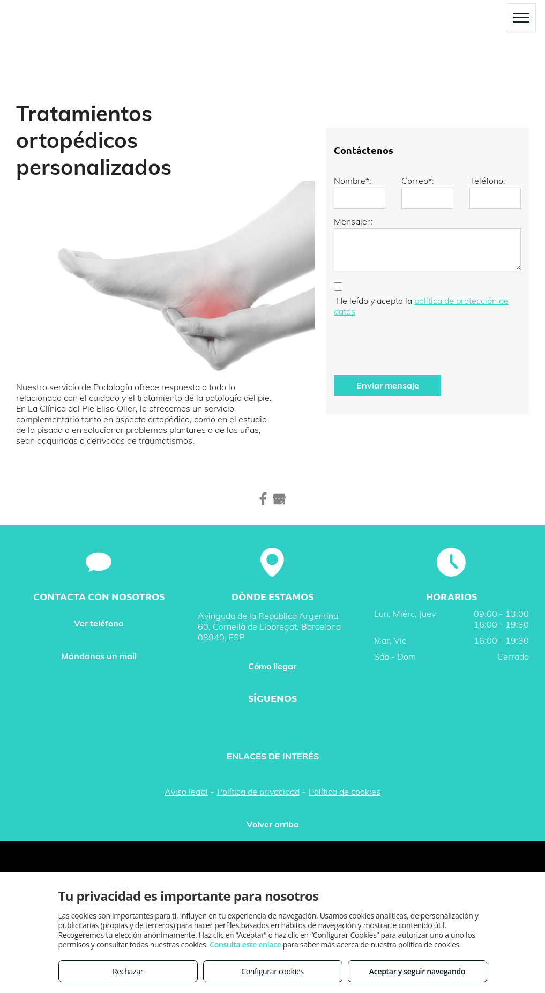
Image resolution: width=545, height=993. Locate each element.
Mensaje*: (353, 221)
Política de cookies (344, 791)
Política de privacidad (258, 791)
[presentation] (415, 343)
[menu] (521, 18)
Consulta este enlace (245, 944)
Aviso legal (186, 791)
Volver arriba (273, 824)
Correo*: (417, 180)
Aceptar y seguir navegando (417, 971)
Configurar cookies (272, 971)
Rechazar (128, 971)
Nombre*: (352, 180)
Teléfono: (487, 180)
